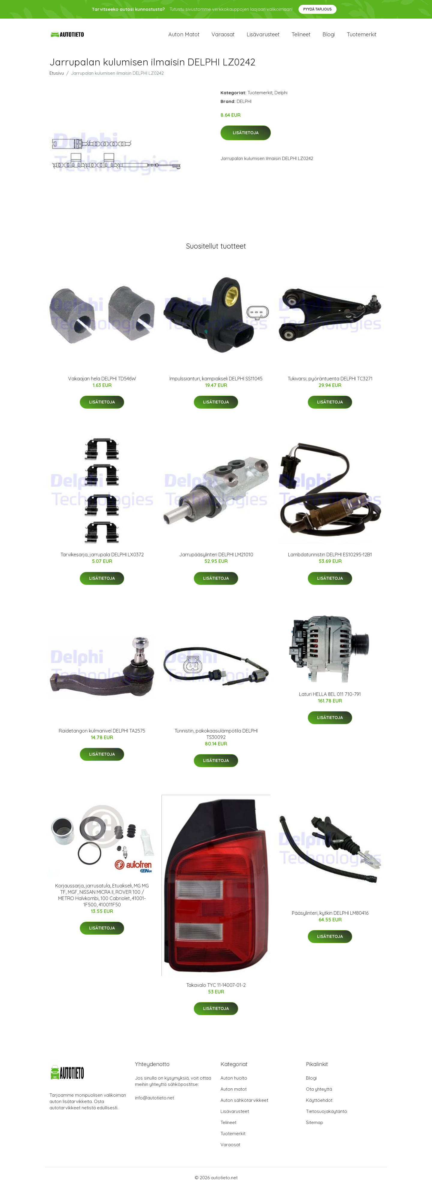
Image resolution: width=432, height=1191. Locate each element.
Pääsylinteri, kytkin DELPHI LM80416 (330, 916)
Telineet (301, 35)
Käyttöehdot (319, 1103)
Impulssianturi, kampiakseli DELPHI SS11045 (216, 382)
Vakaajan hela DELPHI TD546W (102, 382)
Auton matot (184, 35)
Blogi (328, 35)
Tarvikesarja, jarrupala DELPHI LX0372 (102, 558)
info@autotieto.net (154, 1101)
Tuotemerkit (361, 35)
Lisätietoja (246, 136)
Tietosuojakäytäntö (326, 1114)
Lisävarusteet (263, 35)
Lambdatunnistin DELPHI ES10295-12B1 (330, 558)
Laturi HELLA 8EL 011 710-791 (330, 697)
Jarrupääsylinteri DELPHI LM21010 (216, 558)
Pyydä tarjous (317, 9)
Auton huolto (233, 1081)
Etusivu (57, 76)
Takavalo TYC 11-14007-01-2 (216, 988)
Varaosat (223, 35)
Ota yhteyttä (319, 1092)
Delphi (280, 95)
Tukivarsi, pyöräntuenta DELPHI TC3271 (330, 382)
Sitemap (314, 1125)
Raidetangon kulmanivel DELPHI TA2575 (102, 734)
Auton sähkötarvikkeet (244, 1103)
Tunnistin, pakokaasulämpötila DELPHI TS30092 (216, 737)
